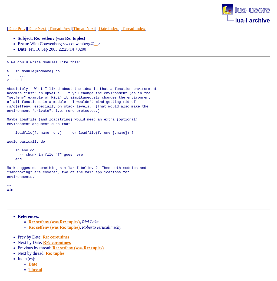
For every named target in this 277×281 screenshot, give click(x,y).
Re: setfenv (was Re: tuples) (54, 222)
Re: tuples (55, 253)
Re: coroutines (56, 237)
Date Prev (17, 28)
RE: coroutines (57, 242)
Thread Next (84, 28)
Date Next (37, 28)
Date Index (108, 28)
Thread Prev (59, 28)
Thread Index (133, 28)
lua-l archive (252, 20)
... (96, 43)
